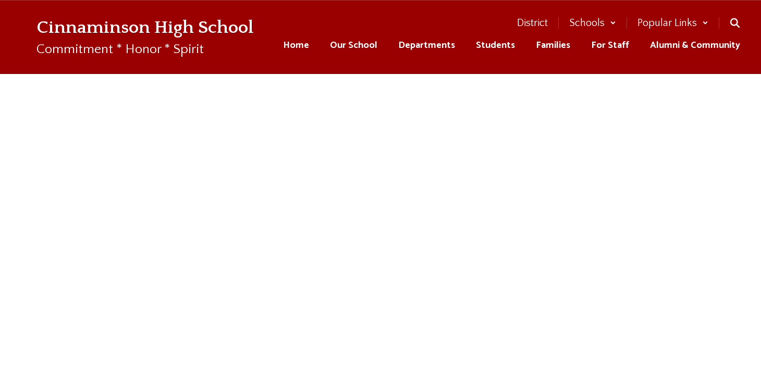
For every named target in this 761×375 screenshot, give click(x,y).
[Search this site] (735, 23)
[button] (592, 23)
